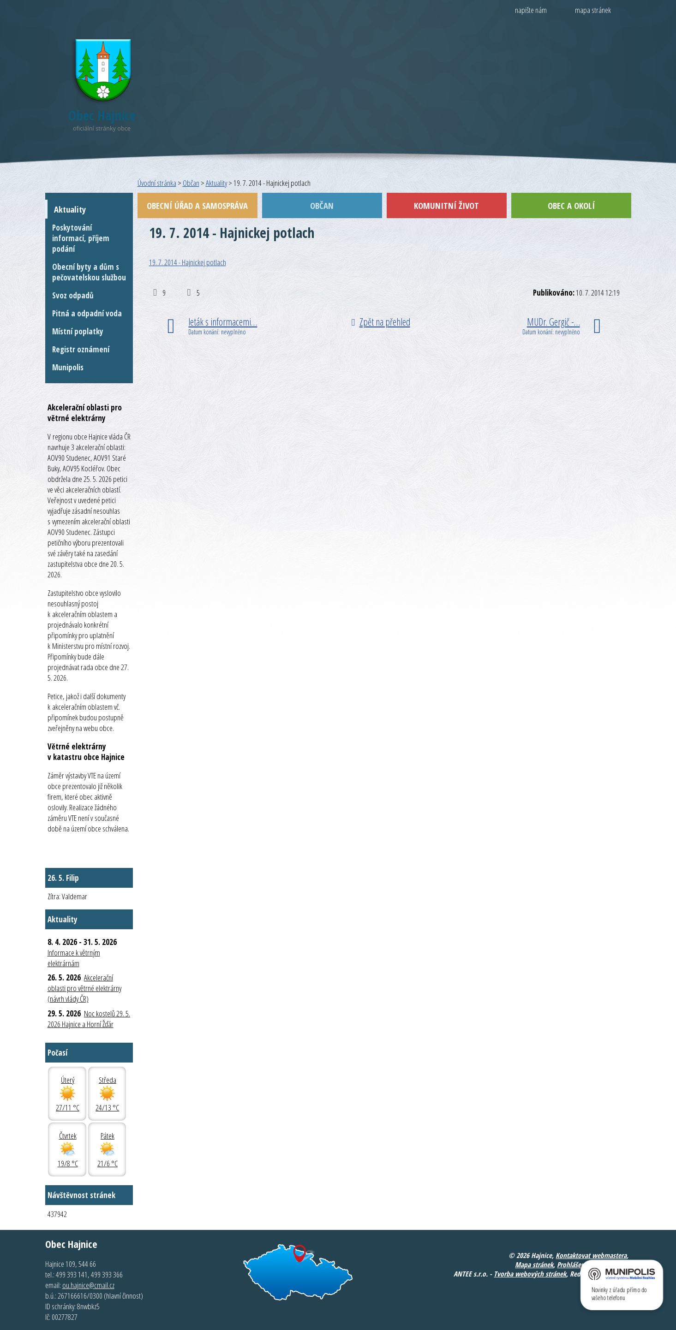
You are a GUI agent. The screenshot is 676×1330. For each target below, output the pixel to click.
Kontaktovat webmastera (591, 1255)
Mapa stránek (534, 1264)
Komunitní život (446, 205)
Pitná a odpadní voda (87, 313)
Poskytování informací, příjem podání (80, 238)
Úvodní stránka (157, 183)
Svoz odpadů (73, 295)
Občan (191, 183)
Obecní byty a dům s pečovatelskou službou (89, 272)
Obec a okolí (571, 205)
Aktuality (216, 183)
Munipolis (68, 367)
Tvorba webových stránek (530, 1273)
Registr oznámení (80, 349)
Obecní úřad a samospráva (197, 205)
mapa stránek (593, 10)
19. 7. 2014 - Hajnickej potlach (187, 262)
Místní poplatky (77, 331)
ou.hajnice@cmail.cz (88, 1285)
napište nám (531, 10)
